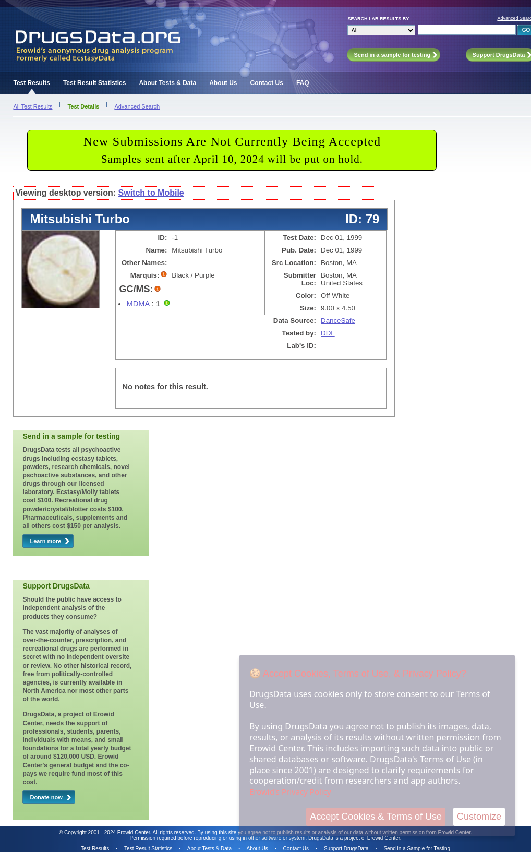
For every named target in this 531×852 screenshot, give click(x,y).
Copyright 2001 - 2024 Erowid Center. (107, 832)
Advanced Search (137, 106)
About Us (223, 83)
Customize (479, 816)
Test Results (31, 83)
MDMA (137, 303)
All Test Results (32, 106)
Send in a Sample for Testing (416, 848)
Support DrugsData (346, 848)
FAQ (302, 83)
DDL (328, 333)
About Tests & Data (167, 83)
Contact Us (266, 83)
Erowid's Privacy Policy (290, 791)
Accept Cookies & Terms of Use (376, 816)
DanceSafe (338, 321)
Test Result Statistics (94, 83)
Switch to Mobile (151, 192)
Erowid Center (383, 838)
